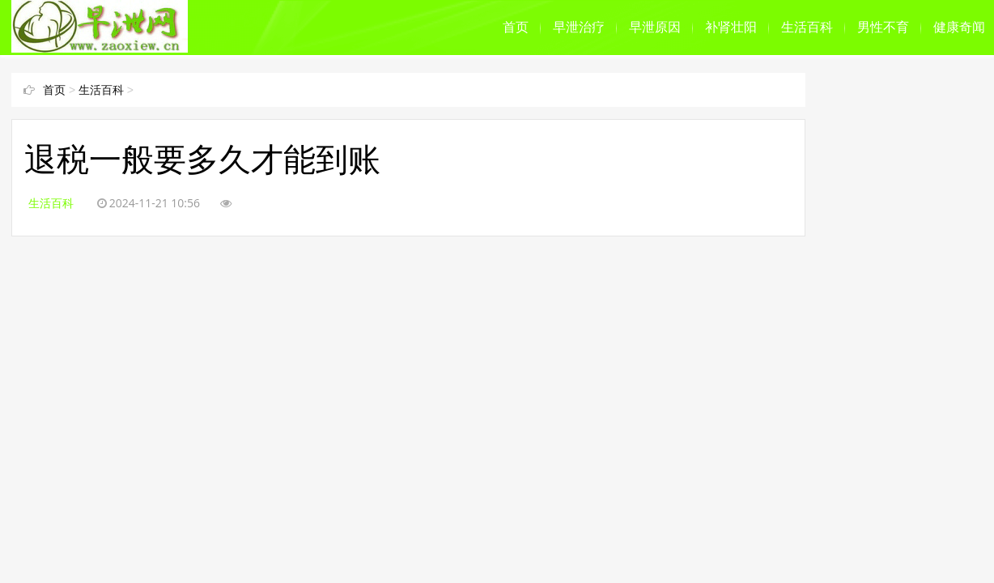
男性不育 (883, 27)
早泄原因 (655, 27)
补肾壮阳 (731, 27)
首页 (516, 27)
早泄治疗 (579, 27)
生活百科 (807, 27)
